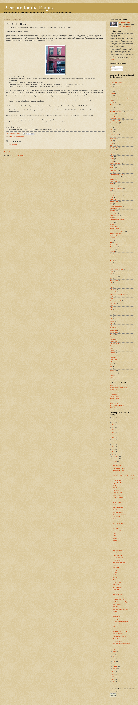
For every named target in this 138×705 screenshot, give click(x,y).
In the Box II (116, 606)
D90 (111, 242)
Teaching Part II (117, 646)
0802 (111, 89)
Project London (116, 560)
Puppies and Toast (114, 337)
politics (111, 129)
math (111, 368)
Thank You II (116, 540)
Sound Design (113, 246)
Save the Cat (113, 145)
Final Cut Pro (113, 244)
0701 (111, 84)
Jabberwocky (113, 291)
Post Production (114, 280)
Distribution (113, 150)
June (114, 656)
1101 (111, 95)
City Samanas (113, 154)
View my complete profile (125, 26)
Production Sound (114, 134)
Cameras (112, 321)
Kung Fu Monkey (114, 403)
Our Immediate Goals (118, 470)
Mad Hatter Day (117, 616)
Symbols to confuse (118, 548)
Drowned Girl (113, 226)
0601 (111, 282)
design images (113, 359)
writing (111, 307)
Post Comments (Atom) (17, 155)
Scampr (112, 260)
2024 (113, 422)
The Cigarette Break (118, 507)
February (115, 666)
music (111, 197)
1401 (111, 152)
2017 (113, 439)
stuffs (111, 377)
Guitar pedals (113, 330)
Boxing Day (116, 589)
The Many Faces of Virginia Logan (121, 631)
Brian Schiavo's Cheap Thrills (117, 392)
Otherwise (112, 93)
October (115, 461)
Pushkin (112, 107)
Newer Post (8, 152)
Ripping (115, 611)
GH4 (111, 325)
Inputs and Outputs (117, 604)
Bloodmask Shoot (114, 122)
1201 (111, 109)
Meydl (111, 143)
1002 (111, 91)
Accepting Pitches (117, 492)
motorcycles (113, 370)
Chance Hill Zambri (117, 633)
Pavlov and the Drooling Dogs (117, 231)
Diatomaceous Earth (115, 163)
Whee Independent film (116, 300)
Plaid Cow (112, 334)
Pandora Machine (114, 228)
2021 (113, 429)
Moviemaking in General (116, 82)
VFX (111, 348)
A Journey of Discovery (118, 619)
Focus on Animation (118, 502)
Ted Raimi (112, 167)
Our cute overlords (114, 396)
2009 (113, 674)
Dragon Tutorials (117, 530)
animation (112, 350)
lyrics (111, 366)
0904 (111, 80)
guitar (111, 100)
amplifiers (112, 237)
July (114, 654)
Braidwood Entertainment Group (118, 401)
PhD (111, 190)
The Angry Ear (113, 341)
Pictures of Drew (114, 104)
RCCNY (112, 222)
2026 (113, 417)
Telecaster (112, 339)
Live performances (114, 215)
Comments (114, 69)
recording (112, 116)
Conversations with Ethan (116, 174)
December (116, 456)
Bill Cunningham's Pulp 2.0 (117, 405)
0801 (111, 86)
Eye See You (116, 584)
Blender (112, 224)
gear (111, 264)
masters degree (114, 186)
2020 (113, 432)
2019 (113, 434)
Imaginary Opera (114, 201)
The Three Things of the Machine (121, 643)
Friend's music (113, 147)
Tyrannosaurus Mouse (115, 120)
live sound (112, 251)
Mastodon (112, 59)
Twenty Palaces (117, 526)
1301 (111, 136)
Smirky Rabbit (116, 624)
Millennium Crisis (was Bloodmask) (119, 98)
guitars (111, 156)
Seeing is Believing (117, 582)
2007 (113, 679)
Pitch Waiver (116, 490)
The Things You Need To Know (120, 609)
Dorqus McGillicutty (118, 523)
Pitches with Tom (117, 480)
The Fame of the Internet (119, 505)
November (116, 458)
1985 (111, 319)
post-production (114, 170)
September (116, 649)
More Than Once (117, 465)
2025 (113, 420)
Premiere (112, 296)
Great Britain (113, 327)
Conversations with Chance (117, 219)
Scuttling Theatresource (119, 497)
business (112, 113)
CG (111, 192)
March (114, 663)
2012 (113, 452)
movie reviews (113, 373)
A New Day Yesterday (118, 597)
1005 (111, 314)
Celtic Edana (113, 289)
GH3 (111, 267)
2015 (113, 444)
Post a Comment (12, 144)
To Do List (115, 518)
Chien (111, 323)
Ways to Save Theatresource (120, 483)
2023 (113, 424)
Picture (114, 533)
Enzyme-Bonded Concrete (119, 636)
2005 (113, 684)
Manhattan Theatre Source (17, 136)
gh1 (111, 125)
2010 (113, 671)
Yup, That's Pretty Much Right (120, 602)
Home (55, 152)
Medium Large (113, 389)
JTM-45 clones (113, 181)
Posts (113, 66)
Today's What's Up (117, 567)
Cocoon (115, 572)
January (115, 668)
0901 (111, 310)
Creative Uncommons (118, 512)
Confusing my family (118, 641)
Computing (115, 528)
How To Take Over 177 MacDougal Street (123, 475)
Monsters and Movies (118, 614)
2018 (113, 437)
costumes (112, 357)
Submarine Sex (114, 407)
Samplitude (113, 210)
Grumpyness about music (116, 195)
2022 (113, 427)
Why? (114, 535)
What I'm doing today (118, 557)
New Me (115, 575)
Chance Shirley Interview (119, 468)
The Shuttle (116, 565)
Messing (115, 570)
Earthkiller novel (114, 276)
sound (111, 217)
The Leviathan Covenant (116, 346)
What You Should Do (118, 587)
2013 (113, 449)
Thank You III (116, 538)
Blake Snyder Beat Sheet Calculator (119, 387)
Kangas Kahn (113, 385)
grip (111, 361)
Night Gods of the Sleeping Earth (118, 294)
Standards (112, 249)
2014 (113, 447)
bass (111, 262)
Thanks (114, 543)
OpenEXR (115, 487)
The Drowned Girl (114, 343)
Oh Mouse (115, 638)
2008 (113, 676)
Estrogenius (116, 628)
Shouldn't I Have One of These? (121, 621)
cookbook (112, 355)
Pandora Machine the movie (117, 269)
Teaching (112, 298)
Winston (112, 161)
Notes (111, 204)
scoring (112, 375)
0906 (111, 273)
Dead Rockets (116, 553)
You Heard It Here (117, 550)
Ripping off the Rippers (118, 599)
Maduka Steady (114, 332)
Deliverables (113, 199)
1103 (111, 316)
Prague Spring (113, 208)
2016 (113, 442)
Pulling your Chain (117, 555)
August (115, 651)
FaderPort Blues (117, 500)
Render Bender (116, 473)
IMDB (114, 485)
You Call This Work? (118, 594)
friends (111, 271)
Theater (112, 102)
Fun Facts (115, 577)
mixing (111, 305)
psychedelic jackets (115, 177)
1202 (111, 131)
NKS (111, 278)
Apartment (112, 179)
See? (114, 626)
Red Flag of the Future (115, 233)
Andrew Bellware (125, 22)
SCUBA (112, 159)
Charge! (115, 545)
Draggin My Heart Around (119, 592)
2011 (113, 454)
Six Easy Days (113, 235)
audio (111, 165)
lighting (112, 364)
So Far (114, 463)
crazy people (113, 303)
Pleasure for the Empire (29, 8)
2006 (113, 681)
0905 (111, 285)
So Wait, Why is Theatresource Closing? (123, 478)
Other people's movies (115, 118)
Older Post (102, 152)
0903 (111, 253)
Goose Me (115, 509)
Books (111, 240)
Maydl (111, 183)
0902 (111, 312)
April (114, 661)
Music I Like (113, 138)
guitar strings (113, 213)
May (114, 659)
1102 (111, 127)
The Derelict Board (117, 495)
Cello (111, 287)
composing (112, 352)
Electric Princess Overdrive (117, 258)
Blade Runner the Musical (116, 188)
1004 (111, 172)
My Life (114, 579)
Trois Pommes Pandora (119, 562)
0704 (111, 140)
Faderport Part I (117, 521)
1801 (111, 255)
